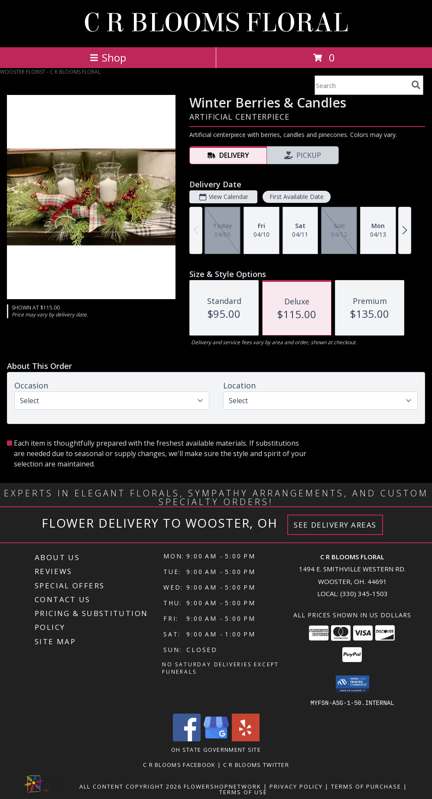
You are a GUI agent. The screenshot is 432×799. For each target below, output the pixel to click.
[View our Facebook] (187, 738)
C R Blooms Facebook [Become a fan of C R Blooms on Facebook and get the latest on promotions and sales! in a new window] (180, 764)
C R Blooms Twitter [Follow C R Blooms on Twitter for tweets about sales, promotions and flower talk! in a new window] (256, 764)
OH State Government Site (216, 749)
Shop (108, 57)
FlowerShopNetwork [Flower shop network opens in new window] (222, 786)
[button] (352, 684)
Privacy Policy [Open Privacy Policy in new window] (296, 786)
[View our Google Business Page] (216, 738)
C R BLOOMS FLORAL (216, 23)
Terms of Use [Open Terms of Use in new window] (243, 792)
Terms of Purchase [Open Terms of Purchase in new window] (366, 786)
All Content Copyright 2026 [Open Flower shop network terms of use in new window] (130, 786)
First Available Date (297, 196)
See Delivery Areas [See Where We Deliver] (335, 525)
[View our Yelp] (246, 738)
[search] (416, 85)
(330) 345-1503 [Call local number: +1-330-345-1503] (364, 593)
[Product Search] (361, 85)
